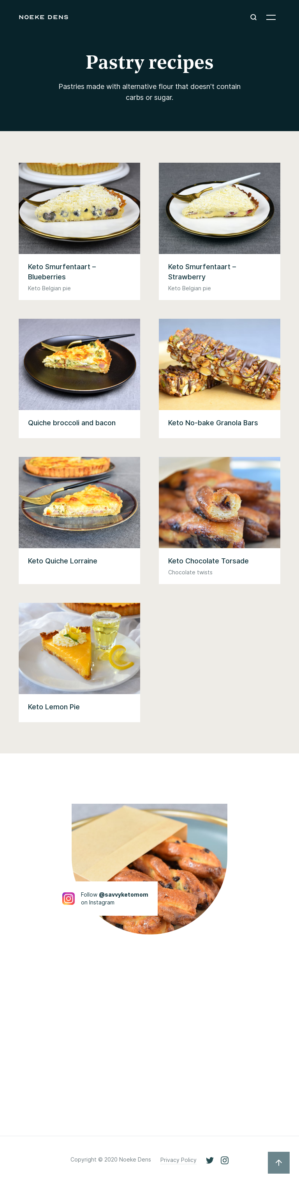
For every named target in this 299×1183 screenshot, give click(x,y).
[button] (271, 17)
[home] (44, 17)
